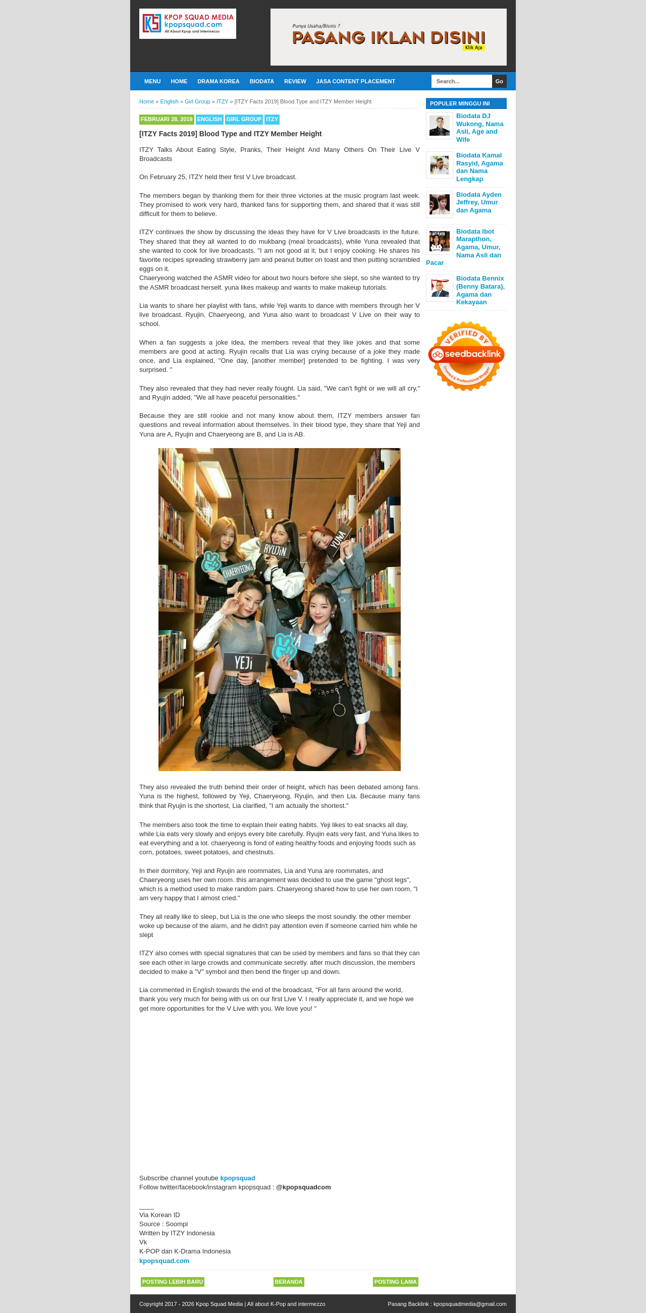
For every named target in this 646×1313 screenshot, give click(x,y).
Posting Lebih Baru (172, 1282)
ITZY (272, 119)
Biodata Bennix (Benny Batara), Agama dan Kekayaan (480, 290)
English (209, 119)
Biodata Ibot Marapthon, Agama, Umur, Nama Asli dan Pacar (463, 247)
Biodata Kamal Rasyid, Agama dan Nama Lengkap (479, 167)
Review (295, 81)
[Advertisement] (279, 1098)
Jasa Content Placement (356, 81)
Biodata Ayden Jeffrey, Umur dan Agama (479, 202)
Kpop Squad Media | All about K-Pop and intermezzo (261, 1304)
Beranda (289, 1282)
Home (179, 81)
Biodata (262, 81)
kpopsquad (237, 1178)
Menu (152, 81)
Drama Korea (218, 81)
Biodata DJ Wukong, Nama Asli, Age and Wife (480, 127)
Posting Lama (395, 1282)
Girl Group (244, 119)
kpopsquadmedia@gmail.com (470, 1304)
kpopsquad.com (164, 1261)
